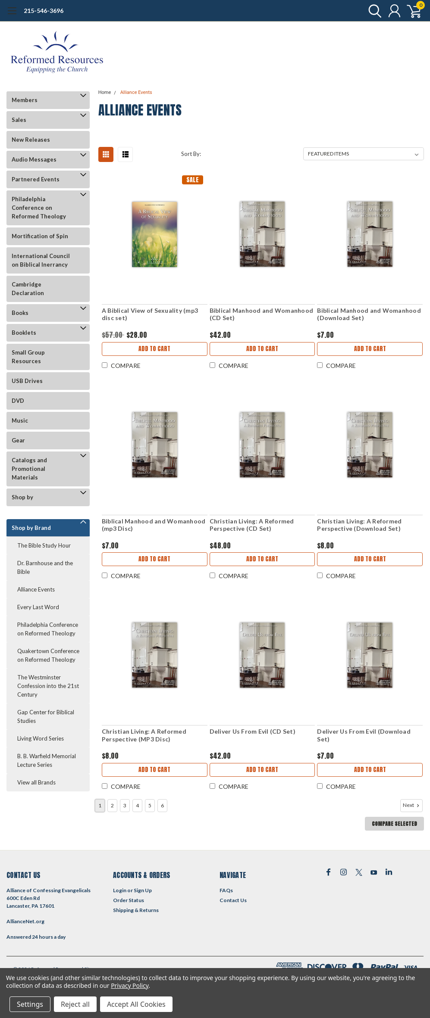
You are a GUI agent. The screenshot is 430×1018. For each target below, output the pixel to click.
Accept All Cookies (136, 1004)
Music (20, 420)
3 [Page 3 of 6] (124, 805)
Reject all (75, 1004)
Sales (19, 119)
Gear (18, 440)
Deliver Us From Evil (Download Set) (364, 735)
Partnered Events (36, 179)
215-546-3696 (43, 10)
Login (119, 890)
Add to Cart (154, 348)
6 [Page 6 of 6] (162, 805)
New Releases (31, 139)
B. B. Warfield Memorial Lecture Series (46, 760)
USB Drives (27, 380)
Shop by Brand (31, 527)
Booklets (24, 332)
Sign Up (143, 890)
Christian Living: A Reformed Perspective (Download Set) (359, 524)
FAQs (226, 890)
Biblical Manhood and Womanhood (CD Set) (262, 314)
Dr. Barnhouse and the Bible (45, 567)
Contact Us (233, 900)
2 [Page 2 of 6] (112, 805)
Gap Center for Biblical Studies (45, 716)
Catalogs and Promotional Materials (29, 469)
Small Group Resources (28, 356)
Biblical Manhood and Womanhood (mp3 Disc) (154, 524)
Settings (30, 1004)
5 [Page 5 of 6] (149, 805)
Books (20, 312)
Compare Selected (394, 824)
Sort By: (191, 153)
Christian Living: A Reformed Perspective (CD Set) (252, 524)
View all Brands (36, 782)
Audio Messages (34, 159)
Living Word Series (40, 738)
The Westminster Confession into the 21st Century (48, 686)
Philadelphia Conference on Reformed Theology (39, 208)
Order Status (128, 900)
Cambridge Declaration (28, 288)
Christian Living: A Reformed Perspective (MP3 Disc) (144, 735)
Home (104, 92)
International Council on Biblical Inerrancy (41, 260)
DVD (18, 400)
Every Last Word (38, 607)
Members (25, 100)
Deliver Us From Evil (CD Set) (252, 731)
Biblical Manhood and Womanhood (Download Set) (369, 314)
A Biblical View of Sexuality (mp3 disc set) (150, 314)
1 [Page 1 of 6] (99, 805)
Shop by (22, 497)
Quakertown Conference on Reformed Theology (48, 655)
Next (412, 805)
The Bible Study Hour (44, 545)
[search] (373, 11)
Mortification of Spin (40, 236)
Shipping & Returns (136, 910)
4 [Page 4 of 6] (137, 805)
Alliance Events (36, 589)
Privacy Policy (129, 985)
